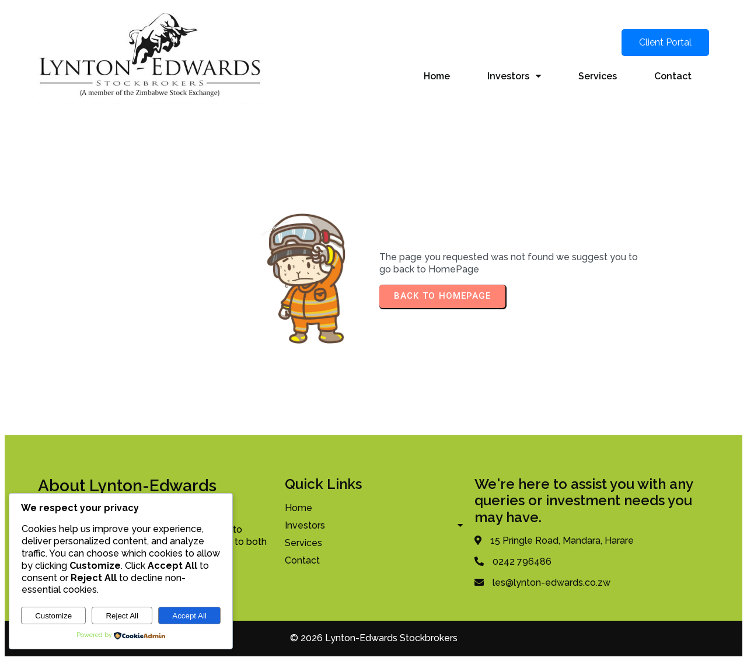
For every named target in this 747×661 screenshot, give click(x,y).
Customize (53, 615)
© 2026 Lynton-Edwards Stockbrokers (374, 637)
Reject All (122, 615)
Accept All (189, 615)
